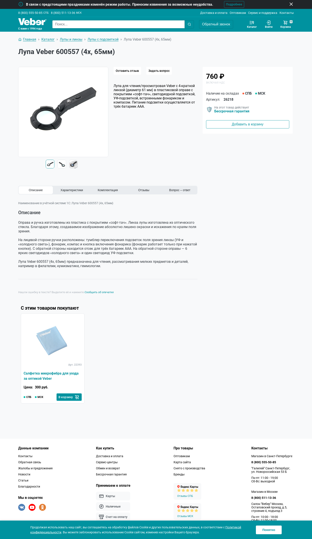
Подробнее (234, 4)
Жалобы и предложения (35, 468)
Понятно (268, 530)
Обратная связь (29, 462)
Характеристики (71, 190)
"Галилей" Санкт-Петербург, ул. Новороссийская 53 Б (270, 470)
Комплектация (108, 190)
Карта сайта (182, 462)
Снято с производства (189, 468)
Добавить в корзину (247, 124)
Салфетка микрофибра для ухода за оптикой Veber (51, 376)
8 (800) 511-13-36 (63, 13)
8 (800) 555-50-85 (30, 13)
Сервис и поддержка (262, 13)
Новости (24, 474)
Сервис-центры (107, 462)
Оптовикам (238, 13)
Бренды (179, 474)
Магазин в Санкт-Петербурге (271, 456)
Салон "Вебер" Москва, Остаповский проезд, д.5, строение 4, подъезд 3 (269, 507)
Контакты (287, 13)
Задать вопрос (159, 70)
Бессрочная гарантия (231, 111)
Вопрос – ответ (179, 190)
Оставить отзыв (127, 70)
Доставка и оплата (214, 13)
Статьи (23, 480)
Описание (36, 190)
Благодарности (29, 486)
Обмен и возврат (108, 468)
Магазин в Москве (264, 491)
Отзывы (143, 190)
